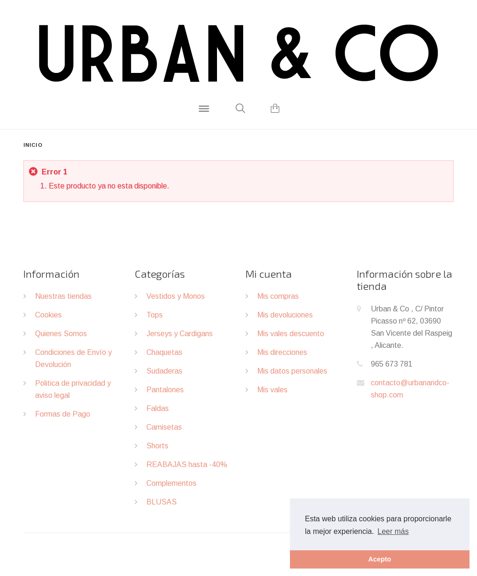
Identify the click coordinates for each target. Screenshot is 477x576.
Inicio (33, 145)
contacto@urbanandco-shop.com (410, 389)
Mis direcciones (282, 352)
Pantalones (165, 390)
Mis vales (272, 390)
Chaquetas (164, 352)
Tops (154, 315)
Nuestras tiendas (63, 296)
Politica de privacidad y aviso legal (73, 389)
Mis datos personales (292, 371)
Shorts (157, 446)
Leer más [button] (393, 531)
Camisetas (164, 427)
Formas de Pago (62, 414)
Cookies (48, 315)
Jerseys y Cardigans (179, 334)
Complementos (171, 483)
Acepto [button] (380, 559)
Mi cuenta (269, 273)
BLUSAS (161, 502)
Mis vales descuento (290, 334)
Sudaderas (164, 371)
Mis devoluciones (285, 315)
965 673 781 (391, 364)
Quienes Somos (61, 334)
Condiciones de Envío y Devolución (73, 358)
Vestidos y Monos (175, 296)
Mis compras (278, 296)
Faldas (157, 408)
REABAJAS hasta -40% (186, 464)
